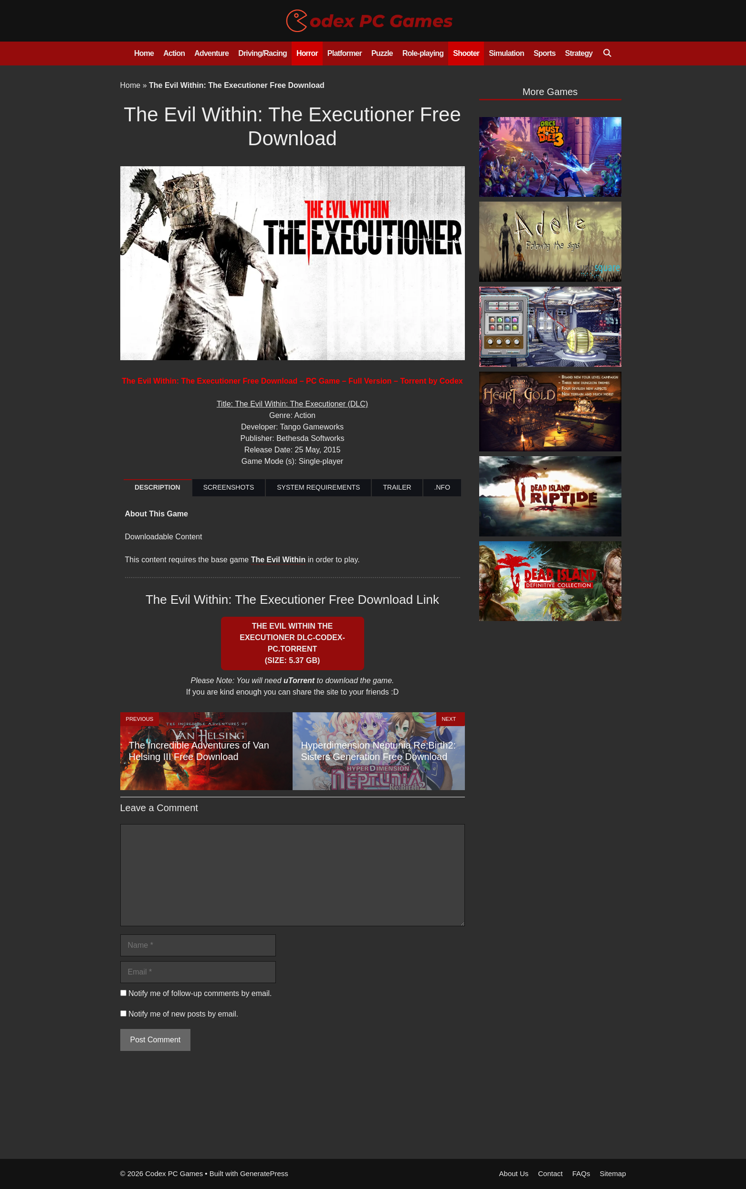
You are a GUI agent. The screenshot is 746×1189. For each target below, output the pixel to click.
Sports (545, 53)
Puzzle (382, 53)
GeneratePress (264, 1173)
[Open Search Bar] (607, 53)
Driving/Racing (262, 53)
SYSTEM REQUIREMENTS (318, 487)
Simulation (506, 53)
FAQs (581, 1173)
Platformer (344, 53)
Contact (550, 1173)
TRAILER (397, 487)
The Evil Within (278, 560)
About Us (514, 1173)
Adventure (211, 53)
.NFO (442, 487)
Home (144, 53)
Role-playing (422, 53)
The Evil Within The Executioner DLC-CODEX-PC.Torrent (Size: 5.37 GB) (292, 643)
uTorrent (299, 680)
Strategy (579, 53)
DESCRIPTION (157, 487)
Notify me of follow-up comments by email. (200, 993)
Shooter (466, 53)
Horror (307, 53)
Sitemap (612, 1173)
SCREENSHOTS (228, 487)
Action (174, 53)
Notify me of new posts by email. (183, 1014)
